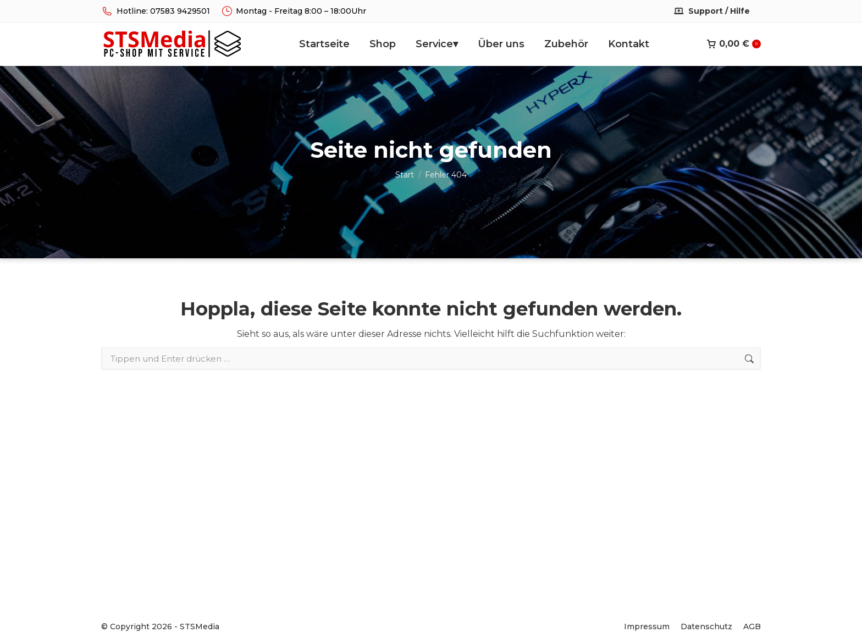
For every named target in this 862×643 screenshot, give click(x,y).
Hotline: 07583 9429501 (155, 10)
